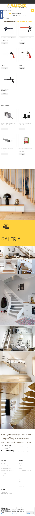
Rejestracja (21, 481)
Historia (20, 468)
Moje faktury (21, 486)
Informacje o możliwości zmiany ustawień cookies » (9, 513)
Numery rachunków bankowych (25, 470)
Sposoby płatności (4, 465)
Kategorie (8, 18)
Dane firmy (21, 463)
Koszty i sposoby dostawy (6, 468)
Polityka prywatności (5, 473)
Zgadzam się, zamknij (29, 513)
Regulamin (3, 463)
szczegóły (4, 43)
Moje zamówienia (22, 484)
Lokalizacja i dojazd (22, 465)
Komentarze (3, 479)
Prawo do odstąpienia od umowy (7, 470)
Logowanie (21, 479)
